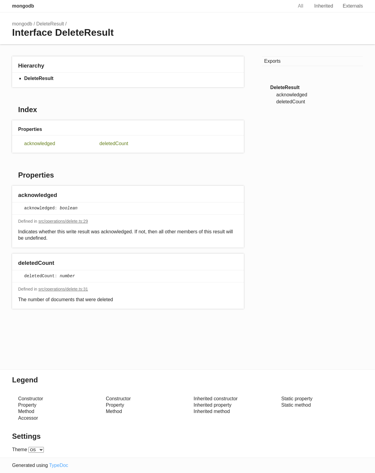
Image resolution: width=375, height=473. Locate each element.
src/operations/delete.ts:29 (63, 221)
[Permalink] (63, 195)
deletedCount (113, 143)
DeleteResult (50, 23)
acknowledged (39, 143)
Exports (272, 61)
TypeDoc (58, 465)
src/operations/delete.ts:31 (63, 289)
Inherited (323, 5)
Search (282, 6)
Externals (353, 5)
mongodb (23, 5)
